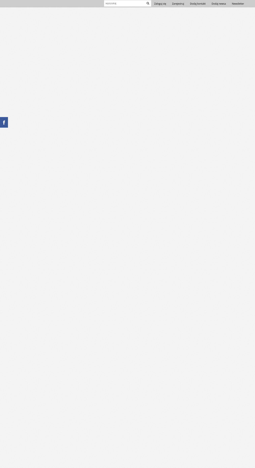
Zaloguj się (160, 3)
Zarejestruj (178, 3)
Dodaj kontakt (198, 3)
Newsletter (238, 3)
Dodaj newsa (219, 3)
